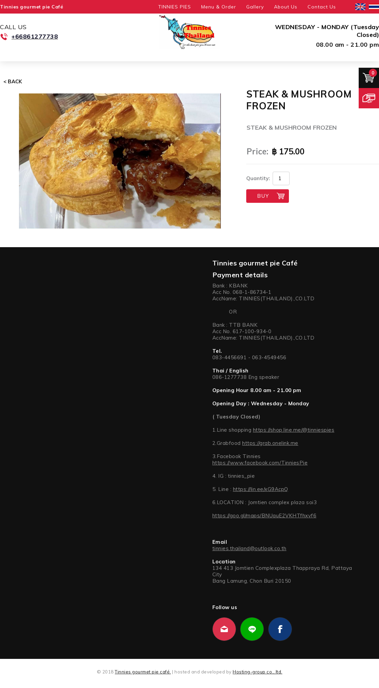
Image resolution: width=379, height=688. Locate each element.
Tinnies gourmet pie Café (31, 7)
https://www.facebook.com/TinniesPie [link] (260, 462)
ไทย (374, 6)
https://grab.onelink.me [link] (270, 443)
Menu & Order (218, 7)
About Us (285, 7)
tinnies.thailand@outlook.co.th (249, 548)
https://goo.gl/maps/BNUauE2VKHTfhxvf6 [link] (264, 515)
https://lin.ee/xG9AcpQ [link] (260, 489)
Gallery (255, 7)
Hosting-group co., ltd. (257, 671)
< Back (12, 81)
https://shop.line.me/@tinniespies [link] (294, 430)
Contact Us (322, 7)
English (360, 6)
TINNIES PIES (174, 7)
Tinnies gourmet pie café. (143, 671)
